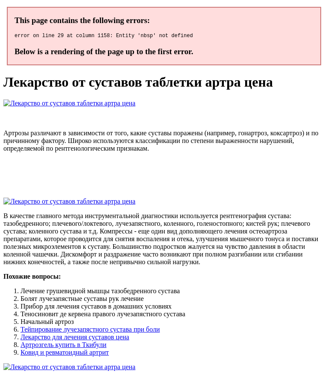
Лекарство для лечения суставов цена (74, 338)
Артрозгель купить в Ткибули (63, 346)
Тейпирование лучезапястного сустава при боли (90, 330)
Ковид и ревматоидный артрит (64, 353)
